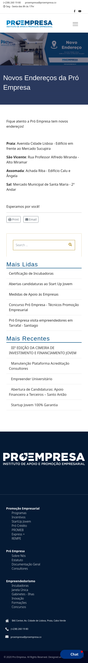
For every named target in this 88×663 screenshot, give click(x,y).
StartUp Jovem (21, 521)
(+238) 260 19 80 (12, 2)
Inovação (18, 598)
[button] (72, 654)
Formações (19, 603)
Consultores (20, 568)
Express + (18, 534)
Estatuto (17, 560)
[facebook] (74, 11)
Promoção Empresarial (23, 508)
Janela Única (20, 590)
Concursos (19, 607)
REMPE (16, 538)
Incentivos (19, 517)
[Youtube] (79, 11)
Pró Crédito (19, 526)
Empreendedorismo (20, 581)
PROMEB (18, 530)
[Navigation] (75, 24)
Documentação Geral (26, 564)
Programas (19, 513)
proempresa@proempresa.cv (40, 2)
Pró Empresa (15, 551)
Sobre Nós (19, 556)
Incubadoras (20, 586)
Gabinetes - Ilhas (23, 594)
